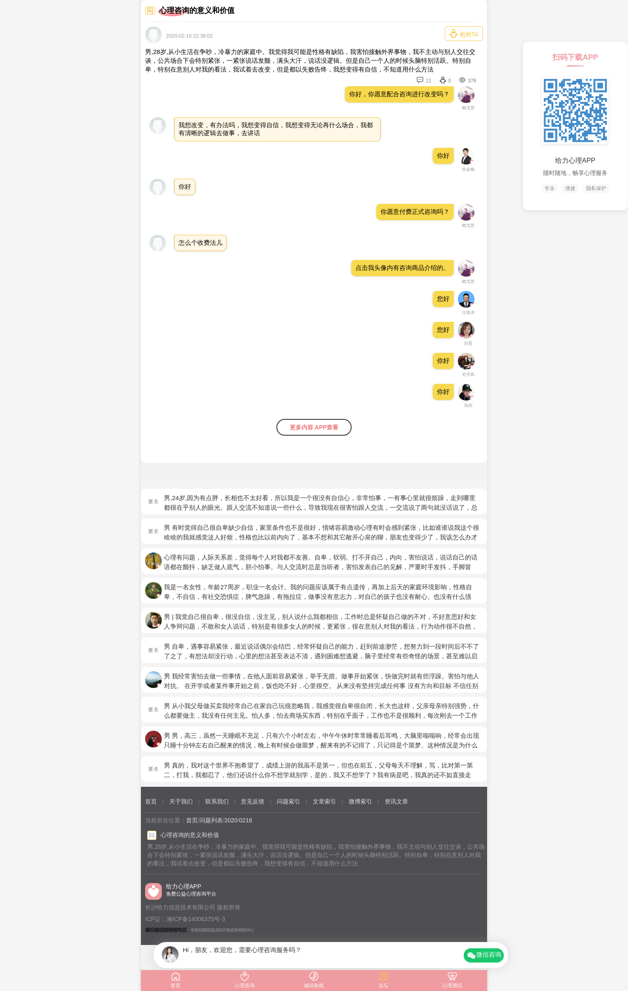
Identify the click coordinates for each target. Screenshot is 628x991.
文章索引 (324, 801)
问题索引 (288, 801)
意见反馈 (252, 801)
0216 (245, 820)
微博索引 (360, 801)
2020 (231, 820)
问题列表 (211, 820)
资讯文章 (396, 801)
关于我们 (181, 801)
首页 (151, 801)
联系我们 (217, 801)
